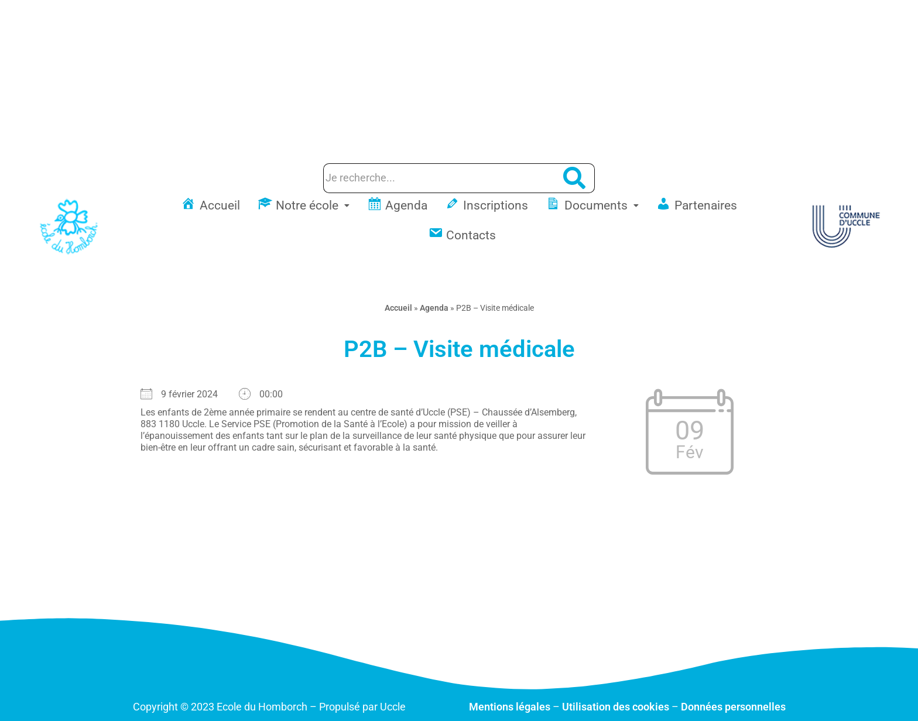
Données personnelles (733, 707)
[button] (303, 206)
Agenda (434, 308)
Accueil (398, 308)
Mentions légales (509, 707)
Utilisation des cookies (615, 707)
